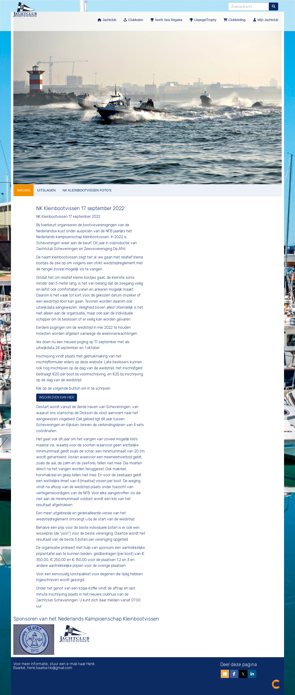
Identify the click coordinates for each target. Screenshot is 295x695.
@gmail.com (49, 668)
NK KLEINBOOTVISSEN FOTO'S (87, 190)
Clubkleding (234, 20)
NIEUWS (23, 190)
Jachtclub (107, 20)
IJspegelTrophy (203, 20)
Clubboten (133, 20)
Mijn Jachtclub (265, 20)
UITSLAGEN (46, 190)
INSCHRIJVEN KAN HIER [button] (56, 397)
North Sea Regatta (166, 20)
